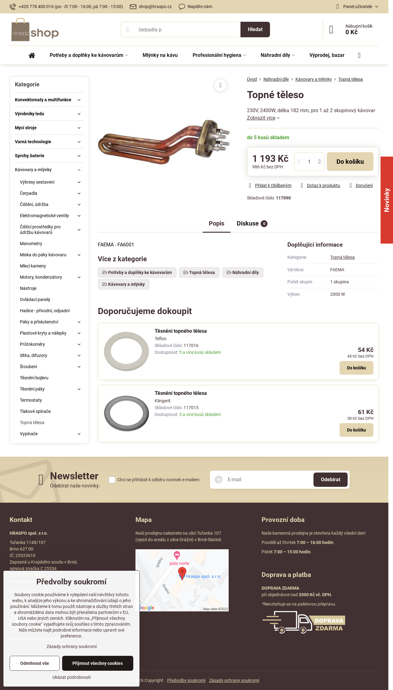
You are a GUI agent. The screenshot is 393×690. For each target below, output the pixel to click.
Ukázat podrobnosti (72, 677)
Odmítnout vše (34, 663)
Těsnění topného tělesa (181, 331)
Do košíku (350, 161)
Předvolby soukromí (186, 680)
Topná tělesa (342, 257)
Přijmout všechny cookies (97, 663)
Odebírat (330, 479)
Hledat (255, 29)
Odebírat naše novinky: (75, 486)
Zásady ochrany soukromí (234, 680)
